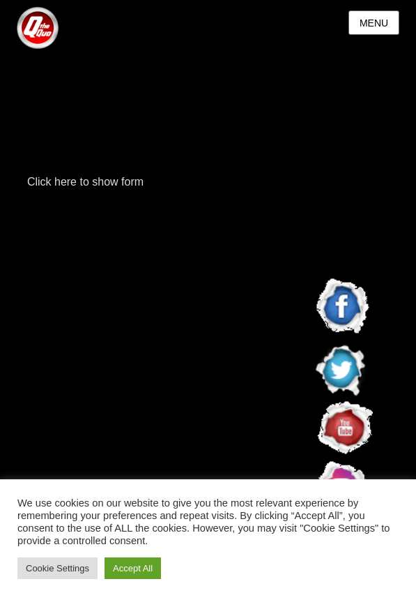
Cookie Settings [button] (57, 568)
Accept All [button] (133, 568)
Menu (374, 23)
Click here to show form (85, 182)
